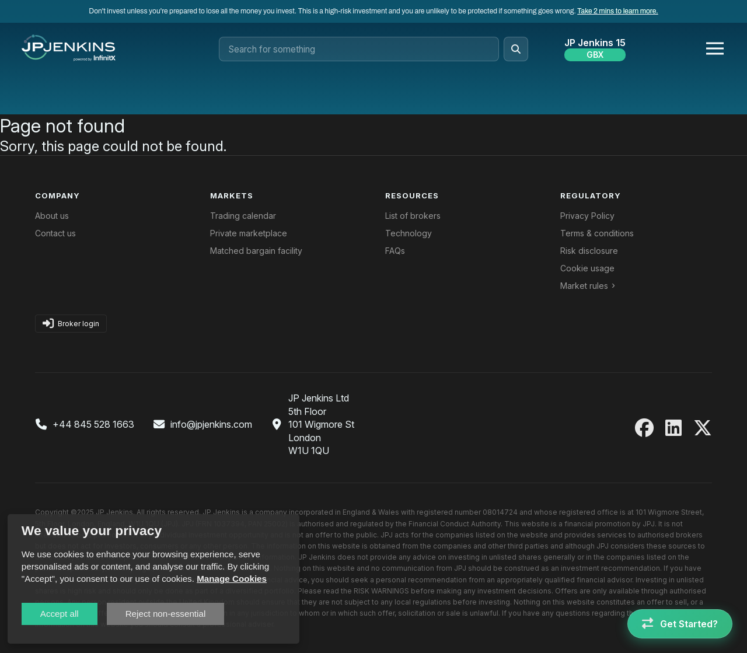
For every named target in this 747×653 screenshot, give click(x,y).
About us (52, 216)
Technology (408, 233)
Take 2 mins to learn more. (617, 11)
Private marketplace (248, 233)
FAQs (395, 251)
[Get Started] (679, 623)
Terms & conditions (597, 233)
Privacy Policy (587, 216)
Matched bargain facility (256, 251)
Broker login (71, 323)
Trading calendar (243, 216)
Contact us (55, 233)
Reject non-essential (165, 614)
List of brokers (413, 216)
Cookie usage (587, 268)
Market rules (584, 286)
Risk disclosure (589, 251)
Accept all (59, 614)
